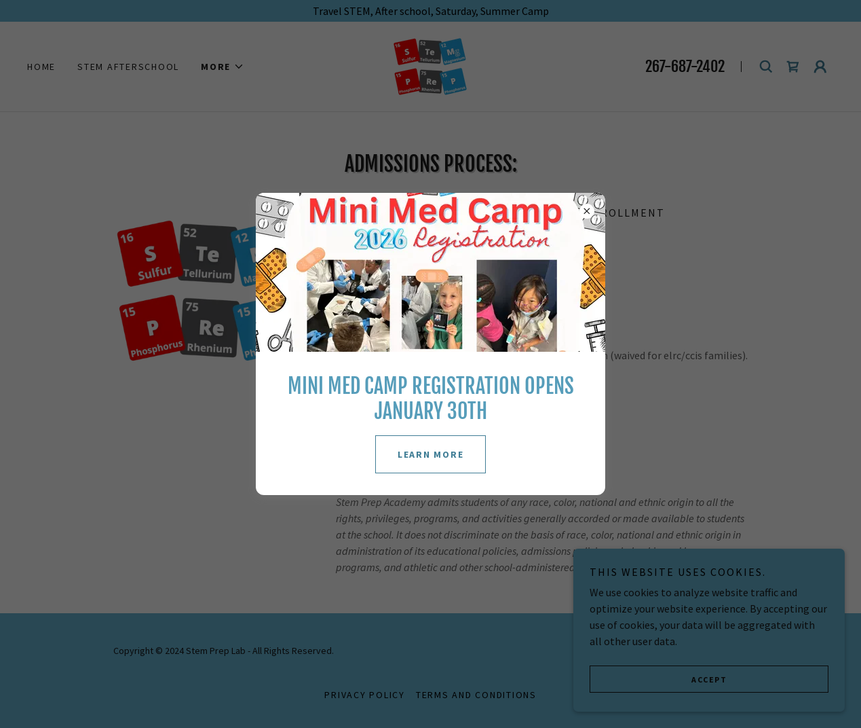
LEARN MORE (431, 454)
